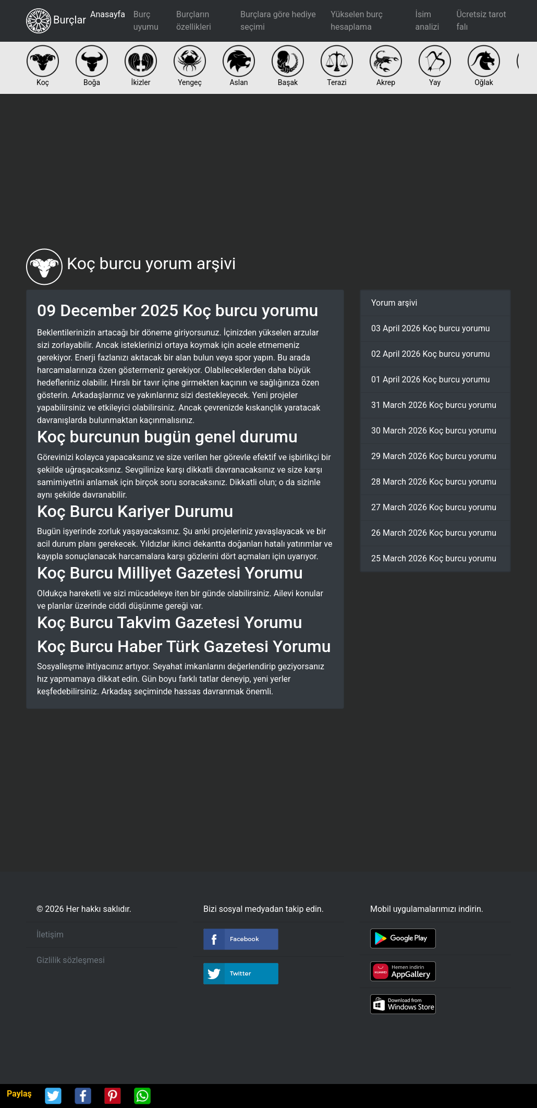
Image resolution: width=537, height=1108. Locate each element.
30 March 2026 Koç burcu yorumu (433, 431)
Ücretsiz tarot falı (481, 20)
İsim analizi (428, 20)
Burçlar (56, 20)
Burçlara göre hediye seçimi (278, 20)
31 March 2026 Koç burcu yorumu (433, 405)
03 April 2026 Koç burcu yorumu (430, 328)
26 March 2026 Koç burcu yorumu (433, 533)
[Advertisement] (268, 171)
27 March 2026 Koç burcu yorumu (433, 507)
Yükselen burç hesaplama (357, 20)
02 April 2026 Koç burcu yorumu (430, 354)
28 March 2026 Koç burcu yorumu (433, 482)
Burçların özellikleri (193, 20)
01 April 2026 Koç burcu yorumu (430, 379)
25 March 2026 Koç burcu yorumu (433, 558)
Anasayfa (107, 14)
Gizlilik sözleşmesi (70, 960)
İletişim (50, 935)
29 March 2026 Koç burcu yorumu (433, 456)
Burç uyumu (145, 20)
